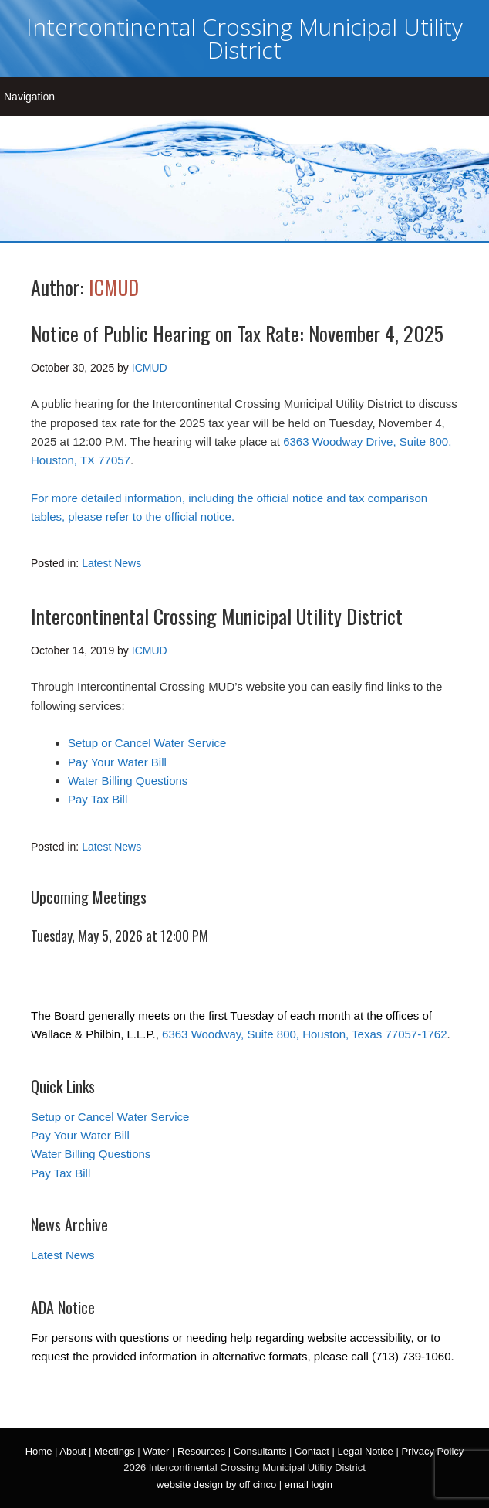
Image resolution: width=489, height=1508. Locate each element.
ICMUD (114, 287)
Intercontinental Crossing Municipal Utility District (244, 38)
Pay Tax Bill (97, 799)
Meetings (114, 1451)
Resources (201, 1451)
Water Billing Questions (127, 780)
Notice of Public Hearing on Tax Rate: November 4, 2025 (237, 333)
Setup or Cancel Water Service (147, 742)
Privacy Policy (432, 1451)
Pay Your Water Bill (117, 762)
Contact (312, 1451)
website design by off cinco (216, 1484)
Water (156, 1451)
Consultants (260, 1451)
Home (38, 1451)
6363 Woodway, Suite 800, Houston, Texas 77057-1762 (304, 1034)
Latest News (111, 563)
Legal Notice (365, 1451)
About (72, 1451)
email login (308, 1484)
